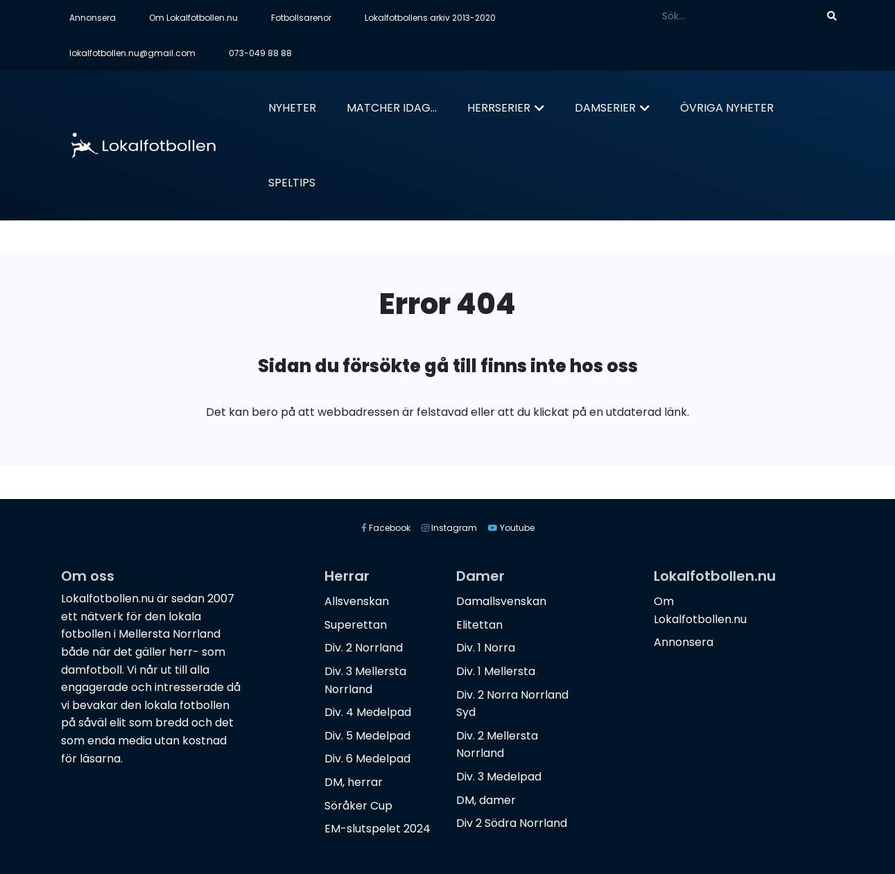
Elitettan (479, 625)
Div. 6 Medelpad (367, 759)
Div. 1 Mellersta (495, 671)
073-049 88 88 (260, 53)
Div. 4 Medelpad (367, 712)
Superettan (355, 625)
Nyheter (292, 108)
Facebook (385, 528)
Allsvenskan (356, 601)
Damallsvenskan (501, 601)
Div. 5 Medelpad (367, 736)
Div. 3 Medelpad (498, 777)
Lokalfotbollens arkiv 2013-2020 (430, 18)
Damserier (605, 108)
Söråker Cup (358, 806)
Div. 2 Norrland (363, 648)
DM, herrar (353, 782)
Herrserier (498, 108)
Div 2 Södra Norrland (511, 823)
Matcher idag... (392, 108)
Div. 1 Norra (485, 648)
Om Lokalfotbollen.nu (193, 18)
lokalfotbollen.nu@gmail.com (132, 53)
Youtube (511, 528)
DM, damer (486, 800)
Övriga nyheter (727, 108)
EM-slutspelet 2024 (377, 829)
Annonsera (92, 18)
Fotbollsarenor (301, 18)
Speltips (291, 183)
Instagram (449, 528)
